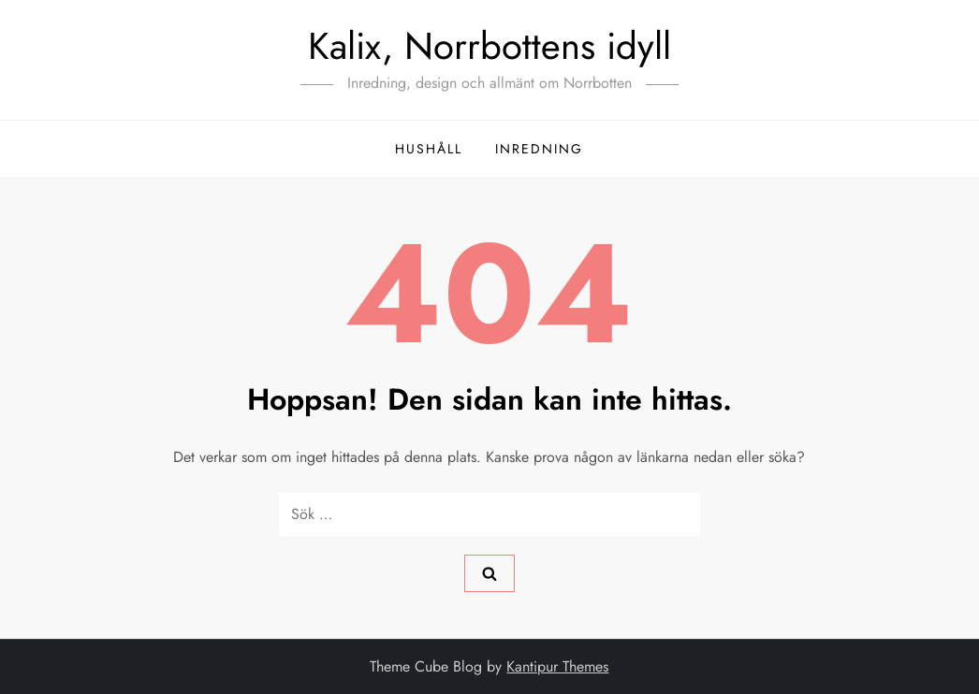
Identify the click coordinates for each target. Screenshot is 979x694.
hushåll (428, 148)
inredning (539, 148)
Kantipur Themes (557, 666)
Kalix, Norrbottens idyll (489, 46)
